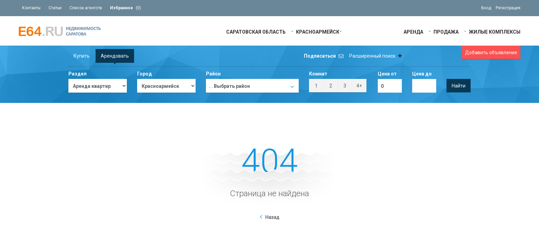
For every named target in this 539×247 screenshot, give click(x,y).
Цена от (387, 74)
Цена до (422, 74)
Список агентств (85, 7)
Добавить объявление (491, 52)
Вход (486, 7)
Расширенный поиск (375, 56)
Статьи (55, 7)
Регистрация (508, 7)
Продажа (446, 31)
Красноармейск (317, 31)
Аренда (413, 31)
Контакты (31, 7)
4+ (359, 86)
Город (144, 74)
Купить (82, 56)
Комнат (318, 74)
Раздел (77, 74)
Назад (272, 217)
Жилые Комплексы (494, 31)
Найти (458, 86)
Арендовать (115, 56)
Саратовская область (256, 31)
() (125, 7)
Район (213, 74)
